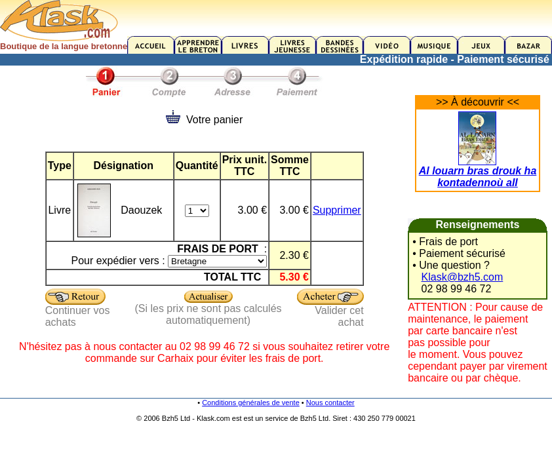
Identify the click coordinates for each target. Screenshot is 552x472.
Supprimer (337, 210)
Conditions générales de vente (251, 402)
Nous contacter (330, 402)
